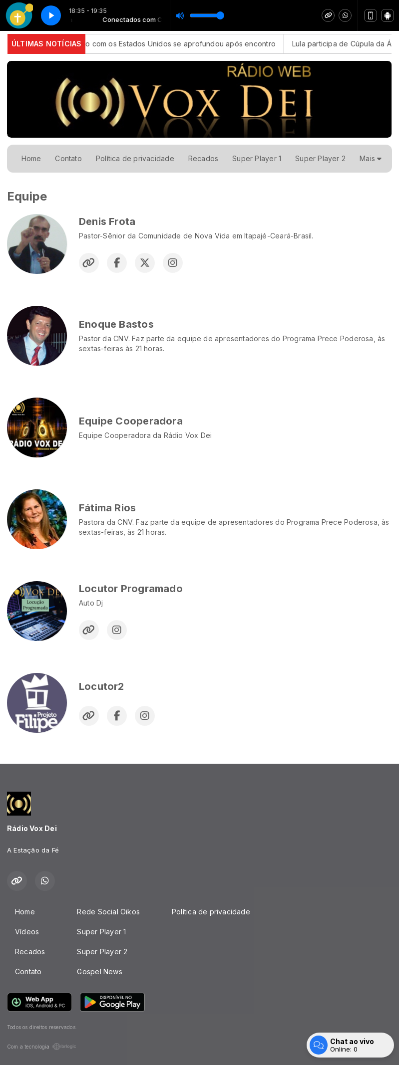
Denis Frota (107, 221)
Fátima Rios (107, 508)
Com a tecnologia (41, 1046)
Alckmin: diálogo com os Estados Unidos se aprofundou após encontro (161, 43)
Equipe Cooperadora (131, 421)
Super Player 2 (320, 158)
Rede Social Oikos (108, 911)
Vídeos (27, 931)
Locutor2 (101, 686)
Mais (371, 158)
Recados (203, 158)
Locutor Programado (131, 589)
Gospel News (99, 971)
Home (31, 158)
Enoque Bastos (116, 324)
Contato (68, 158)
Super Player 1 (256, 158)
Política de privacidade (135, 158)
